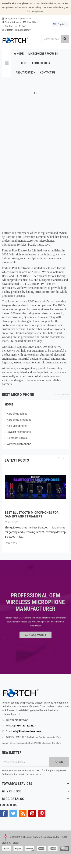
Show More (61, 394)
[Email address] (25, 762)
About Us (29, 22)
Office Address (11, 22)
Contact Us (9, 26)
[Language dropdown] (60, 24)
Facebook (4, 813)
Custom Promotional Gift (16, 29)
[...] (18, 714)
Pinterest (41, 813)
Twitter (13, 813)
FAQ (22, 26)
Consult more (35, 634)
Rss (23, 813)
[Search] (55, 39)
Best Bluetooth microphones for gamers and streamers (32, 514)
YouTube (32, 813)
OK (59, 762)
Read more (11, 542)
